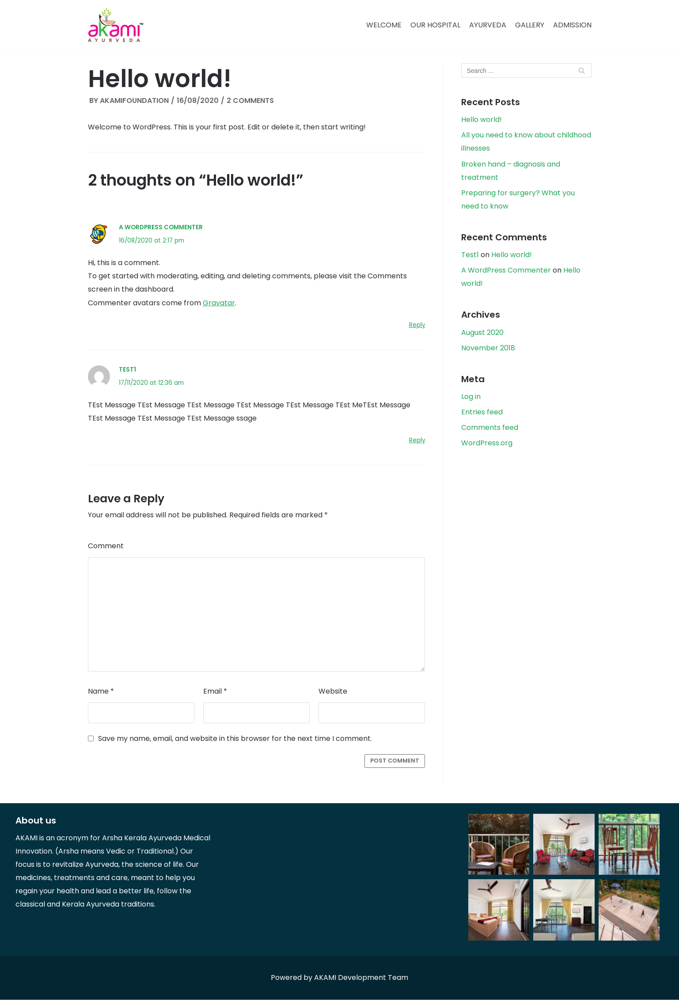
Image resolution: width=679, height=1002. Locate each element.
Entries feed (482, 414)
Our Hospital (435, 25)
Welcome (384, 25)
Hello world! (481, 120)
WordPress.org (486, 445)
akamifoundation (134, 100)
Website (333, 693)
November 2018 (488, 350)
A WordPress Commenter (161, 228)
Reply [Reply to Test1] (417, 442)
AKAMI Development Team (361, 980)
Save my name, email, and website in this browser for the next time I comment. (235, 741)
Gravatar (219, 304)
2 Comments (250, 100)
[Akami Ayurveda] (115, 25)
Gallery (529, 25)
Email (215, 693)
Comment (106, 548)
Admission (572, 25)
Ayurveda (487, 25)
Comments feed (489, 430)
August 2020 (482, 334)
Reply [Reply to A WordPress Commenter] (417, 326)
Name (101, 693)
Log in (471, 398)
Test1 (127, 370)
